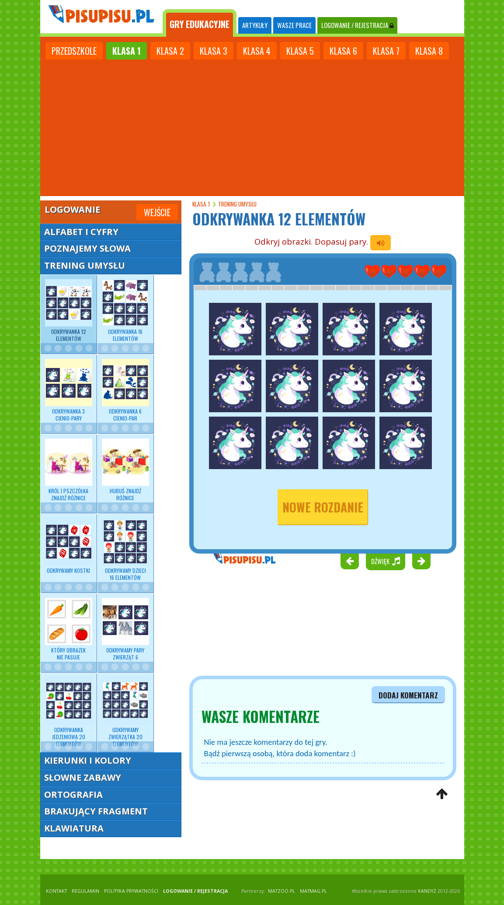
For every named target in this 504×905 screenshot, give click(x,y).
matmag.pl (313, 891)
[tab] (199, 23)
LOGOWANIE (357, 25)
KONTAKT (56, 891)
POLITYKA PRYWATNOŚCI (131, 891)
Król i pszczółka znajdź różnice (68, 470)
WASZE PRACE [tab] (294, 25)
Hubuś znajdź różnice (125, 470)
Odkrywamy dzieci (125, 549)
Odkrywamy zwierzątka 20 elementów (125, 712)
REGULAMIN (85, 891)
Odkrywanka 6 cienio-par (125, 390)
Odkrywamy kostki (68, 546)
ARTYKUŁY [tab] (255, 25)
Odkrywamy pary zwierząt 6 (125, 629)
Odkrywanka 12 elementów (68, 310)
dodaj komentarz (408, 695)
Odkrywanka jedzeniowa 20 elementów (68, 712)
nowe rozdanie (322, 507)
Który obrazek (68, 629)
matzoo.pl (281, 891)
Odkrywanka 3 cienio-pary (68, 390)
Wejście (157, 212)
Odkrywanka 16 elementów (125, 310)
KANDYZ (427, 891)
